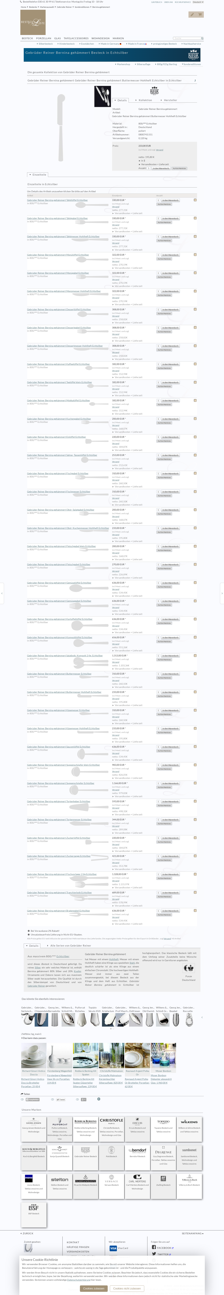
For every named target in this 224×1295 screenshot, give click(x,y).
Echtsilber (63, 956)
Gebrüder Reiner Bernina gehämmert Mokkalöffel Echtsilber (68, 400)
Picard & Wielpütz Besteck (85, 1180)
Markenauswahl (47, 7)
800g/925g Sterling (167, 64)
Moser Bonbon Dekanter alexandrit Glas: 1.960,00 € (161, 1079)
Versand (159, 150)
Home (23, 7)
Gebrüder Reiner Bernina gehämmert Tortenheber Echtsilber (68, 801)
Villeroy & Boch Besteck (189, 1180)
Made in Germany (110, 43)
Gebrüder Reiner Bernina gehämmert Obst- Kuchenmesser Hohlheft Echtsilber (68, 528)
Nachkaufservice (192, 43)
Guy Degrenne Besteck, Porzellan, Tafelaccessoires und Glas (163, 1155)
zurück (27, 1233)
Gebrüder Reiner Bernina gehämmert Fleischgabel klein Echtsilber (68, 546)
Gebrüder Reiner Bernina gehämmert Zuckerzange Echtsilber (68, 856)
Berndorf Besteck (137, 1152)
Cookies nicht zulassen (127, 1288)
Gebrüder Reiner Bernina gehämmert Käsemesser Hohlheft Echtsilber (68, 728)
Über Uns (168, 2)
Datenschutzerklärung (78, 1280)
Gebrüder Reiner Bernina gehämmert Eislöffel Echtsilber (68, 437)
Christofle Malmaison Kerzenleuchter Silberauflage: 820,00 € (111, 1079)
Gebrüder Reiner (64, 7)
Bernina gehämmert (101, 7)
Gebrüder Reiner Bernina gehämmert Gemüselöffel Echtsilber (68, 582)
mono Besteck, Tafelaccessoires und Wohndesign (33, 1184)
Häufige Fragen (78, 1247)
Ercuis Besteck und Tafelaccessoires (137, 1125)
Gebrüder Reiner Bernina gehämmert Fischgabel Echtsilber (68, 473)
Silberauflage (143, 64)
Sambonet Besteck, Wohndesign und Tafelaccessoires (189, 1155)
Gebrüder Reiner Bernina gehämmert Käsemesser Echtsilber (68, 710)
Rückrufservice (183, 2)
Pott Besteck (111, 1152)
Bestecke (33, 7)
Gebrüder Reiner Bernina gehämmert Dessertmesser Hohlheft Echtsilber (68, 345)
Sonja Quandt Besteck (59, 1152)
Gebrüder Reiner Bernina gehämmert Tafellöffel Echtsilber (68, 200)
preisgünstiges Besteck (165, 43)
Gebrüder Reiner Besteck (85, 1152)
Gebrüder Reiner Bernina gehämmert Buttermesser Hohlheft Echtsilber (68, 692)
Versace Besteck (111, 1180)
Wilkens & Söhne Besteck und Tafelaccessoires (189, 1125)
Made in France (136, 43)
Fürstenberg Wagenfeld (59, 1057)
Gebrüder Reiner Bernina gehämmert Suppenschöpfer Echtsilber (68, 783)
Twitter (163, 1254)
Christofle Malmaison (111, 1057)
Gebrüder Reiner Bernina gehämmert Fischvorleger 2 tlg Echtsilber (68, 874)
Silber (38, 967)
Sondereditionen (82, 7)
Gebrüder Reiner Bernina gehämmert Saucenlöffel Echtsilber (68, 746)
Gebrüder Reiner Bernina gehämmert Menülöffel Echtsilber (68, 254)
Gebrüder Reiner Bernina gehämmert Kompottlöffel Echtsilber (68, 637)
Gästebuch (156, 2)
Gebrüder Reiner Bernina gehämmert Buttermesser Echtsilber (68, 673)
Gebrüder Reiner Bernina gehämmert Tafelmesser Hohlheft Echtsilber (68, 236)
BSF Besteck (33, 1209)
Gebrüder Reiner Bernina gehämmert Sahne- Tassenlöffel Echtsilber (68, 455)
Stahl (132, 962)
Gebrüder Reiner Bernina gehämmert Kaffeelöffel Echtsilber (68, 364)
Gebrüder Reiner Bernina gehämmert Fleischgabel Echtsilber (68, 564)
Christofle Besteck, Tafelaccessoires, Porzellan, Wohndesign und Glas (112, 1127)
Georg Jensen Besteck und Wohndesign (33, 1125)
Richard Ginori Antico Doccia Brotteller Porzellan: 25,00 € (32, 1083)
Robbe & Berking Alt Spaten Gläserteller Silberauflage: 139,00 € (85, 1083)
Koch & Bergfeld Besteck (33, 1152)
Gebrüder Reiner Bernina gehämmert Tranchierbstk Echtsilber (68, 892)
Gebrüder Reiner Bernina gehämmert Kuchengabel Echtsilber (68, 418)
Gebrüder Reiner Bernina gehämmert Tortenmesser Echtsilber (68, 819)
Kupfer (77, 971)
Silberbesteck (46, 43)
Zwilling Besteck (163, 1180)
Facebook (164, 1248)
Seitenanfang (192, 1233)
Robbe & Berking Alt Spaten (85, 1059)
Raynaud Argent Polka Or (137, 1059)
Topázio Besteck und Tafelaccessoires (163, 1125)
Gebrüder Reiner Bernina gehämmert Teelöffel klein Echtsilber (68, 382)
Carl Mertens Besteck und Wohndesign (137, 1182)
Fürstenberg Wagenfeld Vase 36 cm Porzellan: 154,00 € (59, 1079)
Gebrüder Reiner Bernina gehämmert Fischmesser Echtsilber (68, 491)
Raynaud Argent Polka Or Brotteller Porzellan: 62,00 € (137, 1083)
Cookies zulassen (93, 1288)
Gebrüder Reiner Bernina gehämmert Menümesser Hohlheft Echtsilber (68, 291)
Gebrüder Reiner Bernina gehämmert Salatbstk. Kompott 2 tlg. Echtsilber (68, 655)
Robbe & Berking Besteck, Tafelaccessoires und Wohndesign (85, 1127)
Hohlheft (113, 959)
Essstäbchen (87, 43)
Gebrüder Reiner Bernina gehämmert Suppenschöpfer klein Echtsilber (68, 765)
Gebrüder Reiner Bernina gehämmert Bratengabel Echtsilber (68, 910)
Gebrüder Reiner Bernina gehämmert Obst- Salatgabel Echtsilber (68, 509)
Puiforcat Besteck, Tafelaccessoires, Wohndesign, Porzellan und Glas (59, 1129)
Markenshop (123, 64)
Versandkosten (78, 1251)
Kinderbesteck (67, 43)
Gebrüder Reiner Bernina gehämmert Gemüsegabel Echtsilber (68, 601)
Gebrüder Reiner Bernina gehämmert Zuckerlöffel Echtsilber (68, 838)
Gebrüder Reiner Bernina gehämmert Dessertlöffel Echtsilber (68, 309)
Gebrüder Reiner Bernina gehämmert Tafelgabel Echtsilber (68, 218)
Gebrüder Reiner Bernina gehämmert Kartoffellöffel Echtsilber (68, 619)
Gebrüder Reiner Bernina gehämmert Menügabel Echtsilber (68, 273)
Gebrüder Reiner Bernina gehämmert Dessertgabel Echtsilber (68, 327)
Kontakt (73, 1242)
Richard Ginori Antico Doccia (33, 1059)
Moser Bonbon (163, 1057)
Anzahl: (142, 168)
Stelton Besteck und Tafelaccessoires (59, 1182)
